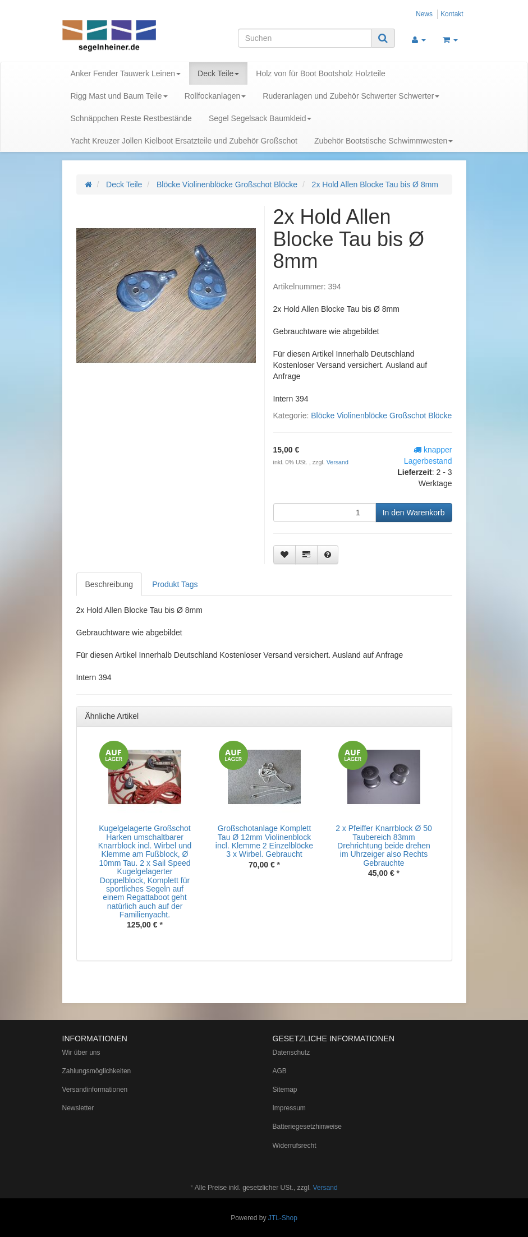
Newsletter (78, 1108)
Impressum (289, 1108)
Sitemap (285, 1089)
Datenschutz (291, 1052)
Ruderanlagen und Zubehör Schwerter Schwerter (351, 95)
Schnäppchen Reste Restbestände (131, 118)
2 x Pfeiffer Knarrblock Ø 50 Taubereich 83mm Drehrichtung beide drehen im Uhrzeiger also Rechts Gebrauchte (384, 845)
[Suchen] (304, 38)
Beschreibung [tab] (109, 584)
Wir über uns (81, 1052)
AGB (280, 1071)
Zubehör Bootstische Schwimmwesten (383, 140)
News (424, 14)
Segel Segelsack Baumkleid (260, 118)
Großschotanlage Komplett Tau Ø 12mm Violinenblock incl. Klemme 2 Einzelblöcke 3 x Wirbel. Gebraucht (264, 841)
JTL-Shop (282, 1218)
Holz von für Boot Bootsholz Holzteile (320, 73)
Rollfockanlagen (215, 95)
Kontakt (451, 14)
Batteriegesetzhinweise (307, 1126)
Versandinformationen (95, 1089)
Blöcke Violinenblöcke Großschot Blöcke (381, 415)
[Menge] (324, 512)
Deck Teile (218, 73)
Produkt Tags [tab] (175, 584)
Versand (337, 462)
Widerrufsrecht (294, 1146)
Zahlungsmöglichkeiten (96, 1071)
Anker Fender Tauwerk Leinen (126, 73)
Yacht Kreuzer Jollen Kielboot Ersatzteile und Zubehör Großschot (184, 140)
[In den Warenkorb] (413, 512)
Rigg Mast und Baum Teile (119, 95)
